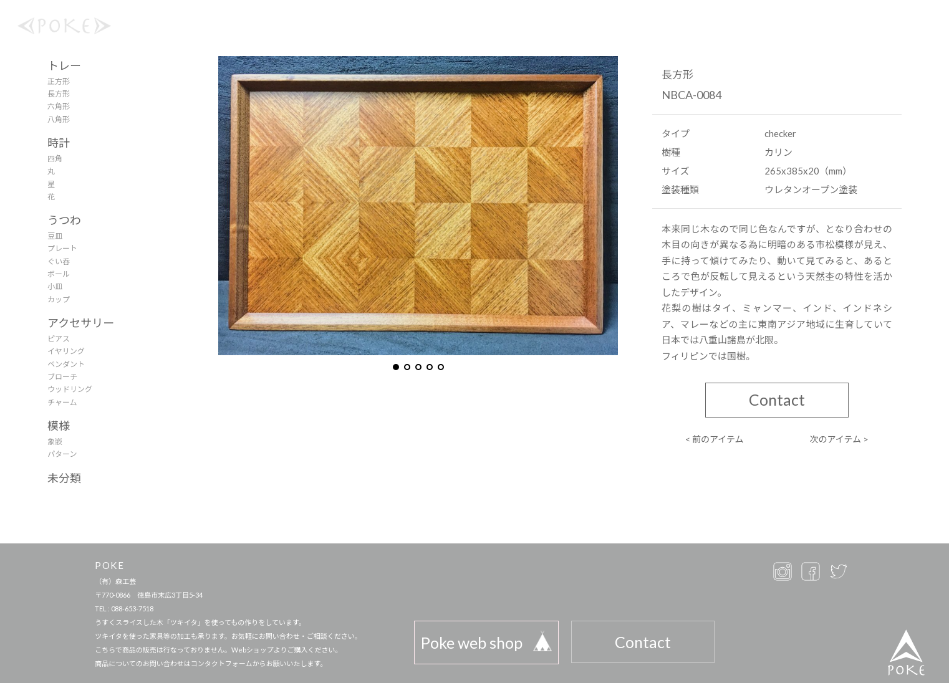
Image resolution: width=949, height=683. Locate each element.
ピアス (58, 338)
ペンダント (66, 364)
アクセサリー (80, 323)
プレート (62, 248)
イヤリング (66, 351)
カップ (58, 299)
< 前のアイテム (714, 439)
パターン (62, 454)
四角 (54, 158)
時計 (58, 143)
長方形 (58, 93)
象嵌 (54, 441)
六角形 (58, 106)
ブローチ (62, 376)
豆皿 (54, 236)
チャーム (62, 402)
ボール (58, 274)
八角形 (58, 119)
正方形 (58, 81)
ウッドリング (69, 389)
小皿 (54, 286)
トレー (64, 65)
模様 (58, 425)
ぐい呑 (58, 261)
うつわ (64, 220)
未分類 (64, 478)
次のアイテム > (839, 439)
